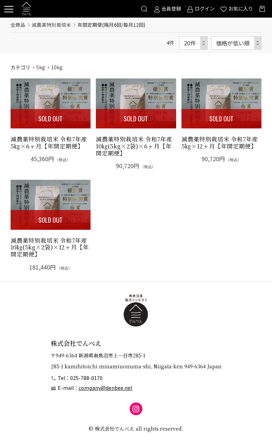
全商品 (18, 24)
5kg (40, 67)
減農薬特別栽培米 (51, 24)
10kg (57, 67)
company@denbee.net (105, 387)
